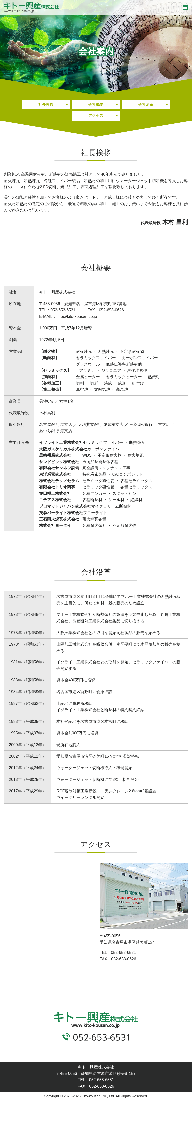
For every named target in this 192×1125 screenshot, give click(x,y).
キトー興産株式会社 (31, 7)
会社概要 (96, 105)
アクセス (96, 116)
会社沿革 (146, 105)
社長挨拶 (46, 105)
